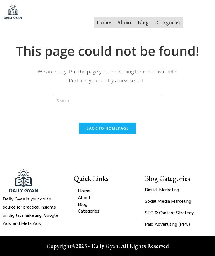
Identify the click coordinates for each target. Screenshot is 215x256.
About (124, 22)
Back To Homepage (107, 128)
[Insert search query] (107, 100)
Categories (167, 22)
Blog (143, 22)
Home (104, 22)
